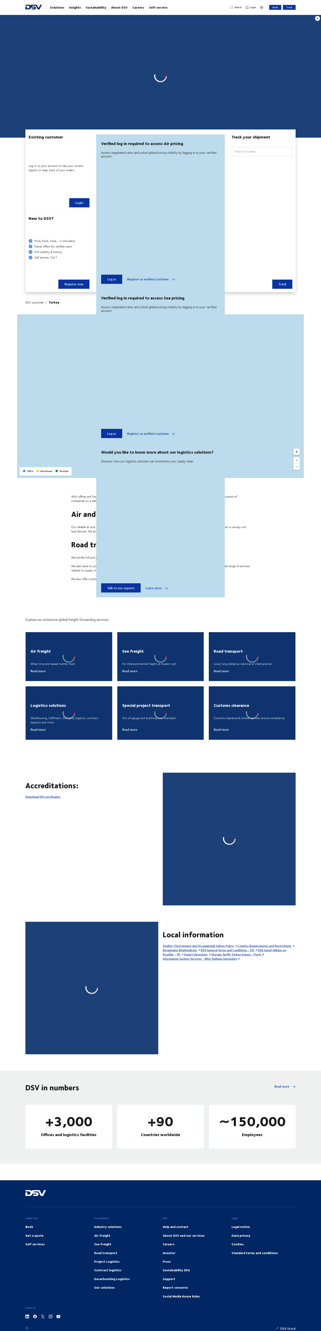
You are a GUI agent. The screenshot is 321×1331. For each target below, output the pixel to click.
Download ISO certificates (42, 796)
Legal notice (241, 1226)
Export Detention (196, 954)
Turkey (54, 302)
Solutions (57, 7)
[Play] (317, 18)
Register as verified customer (151, 279)
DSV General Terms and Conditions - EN (228, 950)
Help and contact (175, 1226)
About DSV (119, 7)
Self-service (158, 7)
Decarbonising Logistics (112, 1278)
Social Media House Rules (181, 1296)
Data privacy (241, 1235)
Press (167, 1261)
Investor (169, 1252)
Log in (111, 279)
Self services (35, 1244)
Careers (138, 7)
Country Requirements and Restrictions (265, 945)
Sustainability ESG (176, 1270)
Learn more (157, 588)
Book (275, 7)
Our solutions (104, 1287)
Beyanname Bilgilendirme (180, 950)
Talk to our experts (121, 588)
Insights (75, 7)
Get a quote (34, 1235)
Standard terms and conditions (255, 1252)
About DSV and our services (184, 1235)
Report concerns (175, 1287)
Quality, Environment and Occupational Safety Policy (199, 945)
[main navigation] (136, 7)
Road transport (105, 1252)
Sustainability (96, 7)
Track (289, 7)
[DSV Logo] (33, 7)
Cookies (238, 1244)
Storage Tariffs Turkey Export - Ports (236, 954)
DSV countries (34, 302)
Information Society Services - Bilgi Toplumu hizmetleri (200, 958)
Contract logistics (107, 1270)
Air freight (102, 1235)
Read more (38, 671)
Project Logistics (107, 1261)
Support (169, 1278)
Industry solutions (108, 1226)
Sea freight (102, 1244)
